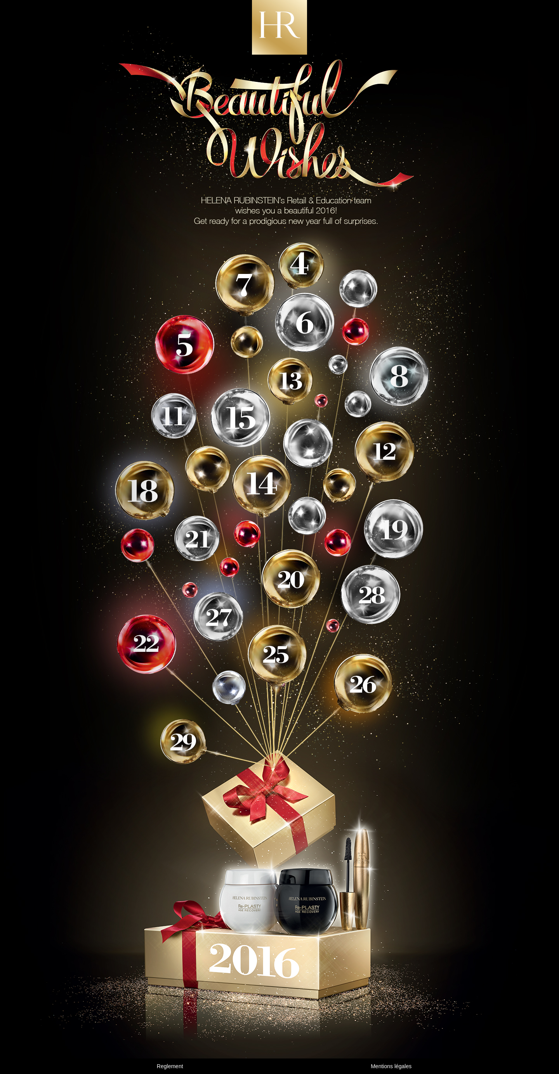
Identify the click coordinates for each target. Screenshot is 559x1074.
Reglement (170, 1066)
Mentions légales (391, 1066)
